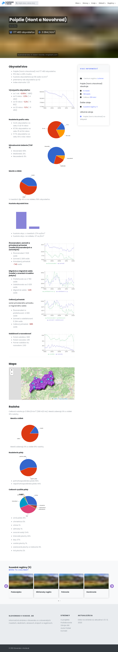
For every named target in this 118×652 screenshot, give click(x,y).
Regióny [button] (111, 3)
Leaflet (54, 398)
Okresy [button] (85, 3)
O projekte (65, 620)
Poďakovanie (66, 622)
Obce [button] (77, 3)
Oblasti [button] (101, 3)
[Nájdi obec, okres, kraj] (26, 3)
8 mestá (86, 91)
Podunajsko (16, 592)
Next (112, 586)
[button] (38, 388)
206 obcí (93, 97)
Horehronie (91, 592)
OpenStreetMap (63, 398)
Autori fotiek (66, 628)
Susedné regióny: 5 (90, 107)
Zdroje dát (65, 625)
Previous (6, 586)
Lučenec (100, 78)
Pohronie (65, 592)
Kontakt (64, 631)
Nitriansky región (43, 592)
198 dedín (86, 94)
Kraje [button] (93, 3)
